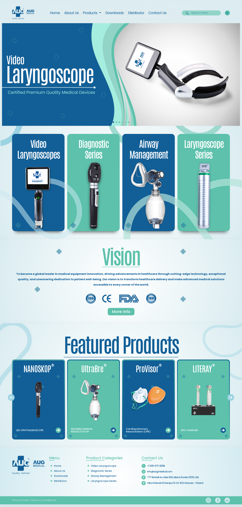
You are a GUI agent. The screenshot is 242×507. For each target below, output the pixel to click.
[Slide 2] (116, 122)
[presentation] (11, 397)
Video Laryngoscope (103, 466)
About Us (71, 12)
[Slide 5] (126, 122)
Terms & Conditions (43, 500)
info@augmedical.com (159, 471)
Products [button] (90, 12)
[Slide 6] (129, 122)
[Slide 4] (123, 122)
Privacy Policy (21, 500)
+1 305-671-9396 (156, 466)
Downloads (114, 12)
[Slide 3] (119, 122)
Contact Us (157, 12)
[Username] (203, 12)
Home (56, 12)
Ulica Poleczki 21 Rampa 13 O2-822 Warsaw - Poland (175, 483)
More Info (121, 311)
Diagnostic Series (101, 471)
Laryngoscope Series (103, 481)
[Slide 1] (113, 122)
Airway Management (103, 476)
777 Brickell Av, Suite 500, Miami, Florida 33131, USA (173, 477)
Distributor (136, 12)
